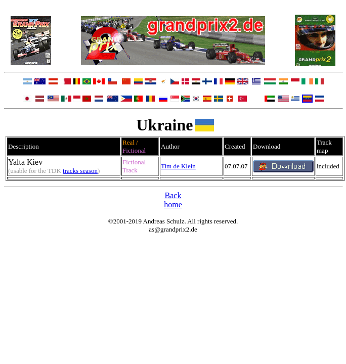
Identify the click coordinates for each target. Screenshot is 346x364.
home (173, 204)
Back (173, 195)
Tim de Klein (178, 166)
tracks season (80, 170)
